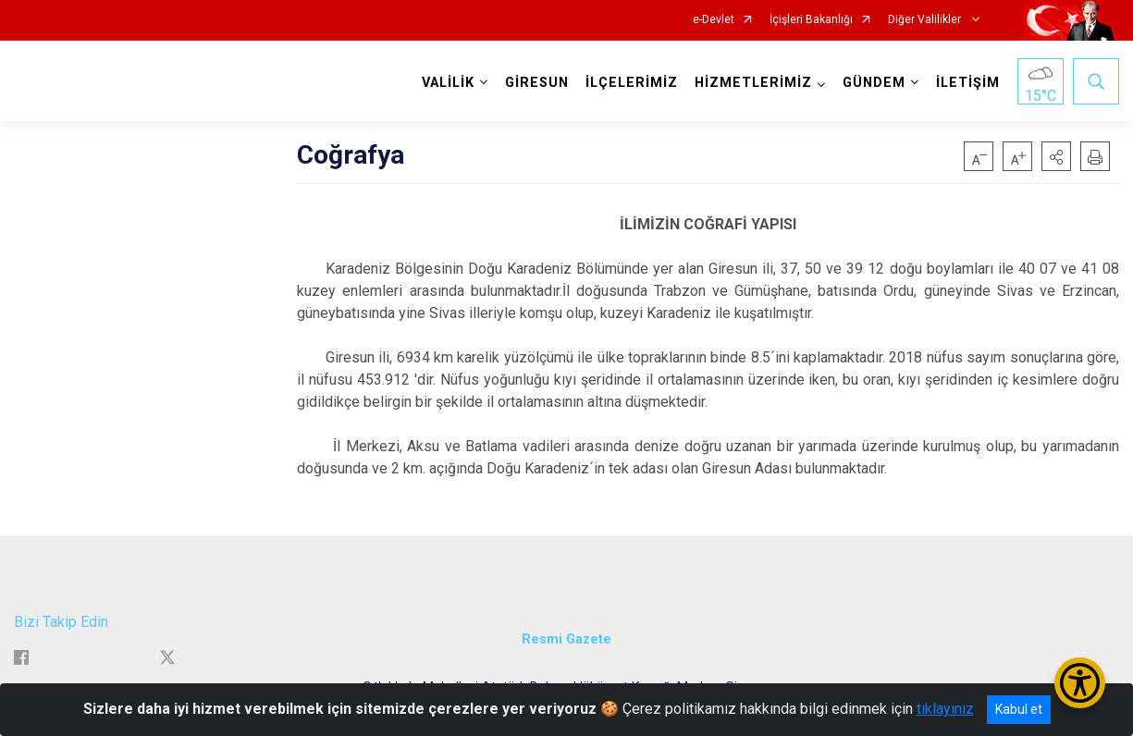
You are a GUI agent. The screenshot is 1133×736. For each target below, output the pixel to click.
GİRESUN (537, 83)
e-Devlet (713, 20)
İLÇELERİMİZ (631, 83)
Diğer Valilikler (926, 20)
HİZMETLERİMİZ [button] (753, 83)
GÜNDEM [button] (874, 83)
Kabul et (1018, 709)
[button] (1056, 156)
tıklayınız (945, 709)
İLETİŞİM (968, 83)
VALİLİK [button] (448, 83)
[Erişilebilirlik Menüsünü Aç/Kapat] (1079, 682)
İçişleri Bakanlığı (811, 20)
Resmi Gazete (566, 639)
